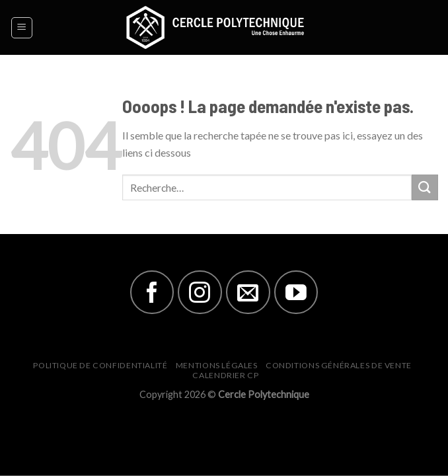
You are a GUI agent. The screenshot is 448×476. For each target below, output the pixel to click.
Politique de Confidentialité (100, 365)
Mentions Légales (217, 365)
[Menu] (22, 27)
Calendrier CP (225, 375)
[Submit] (425, 187)
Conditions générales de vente (339, 365)
